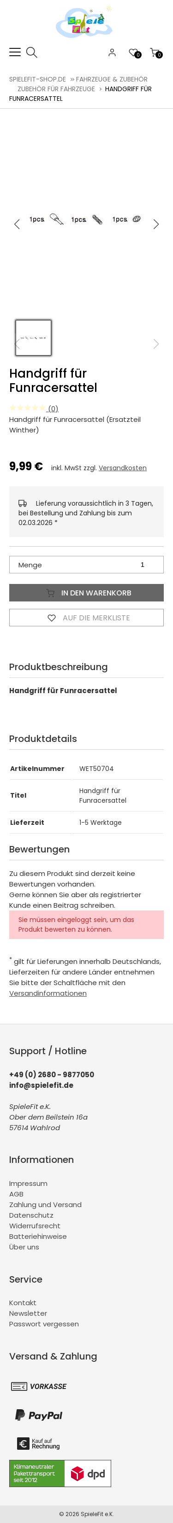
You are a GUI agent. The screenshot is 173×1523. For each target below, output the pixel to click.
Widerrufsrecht (34, 1226)
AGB (16, 1194)
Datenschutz (31, 1215)
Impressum (28, 1183)
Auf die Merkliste (86, 617)
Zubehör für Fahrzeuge (56, 88)
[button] (156, 224)
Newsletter (28, 1313)
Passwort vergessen (44, 1324)
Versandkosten (123, 468)
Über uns (24, 1247)
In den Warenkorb (86, 592)
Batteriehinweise (38, 1236)
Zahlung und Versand (45, 1204)
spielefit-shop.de (37, 79)
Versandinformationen (48, 993)
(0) (34, 409)
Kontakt (22, 1302)
